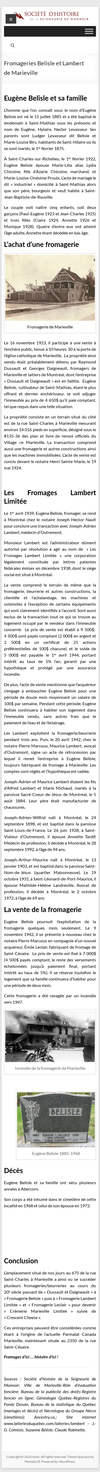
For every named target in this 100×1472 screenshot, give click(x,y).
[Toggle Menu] (89, 31)
